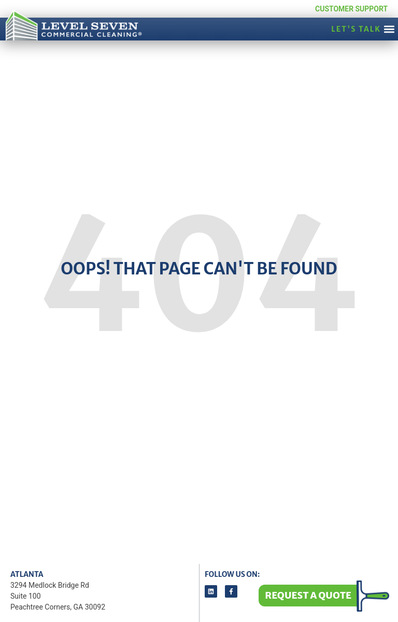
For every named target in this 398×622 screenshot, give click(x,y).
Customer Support (351, 9)
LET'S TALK (356, 29)
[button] (389, 28)
